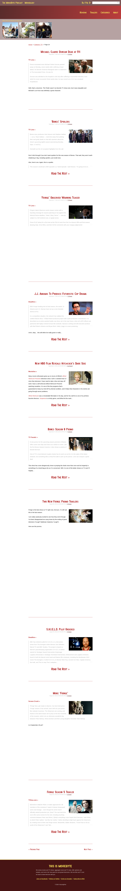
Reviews (74, 12)
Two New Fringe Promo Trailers (60, 501)
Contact (116, 12)
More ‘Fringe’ (60, 693)
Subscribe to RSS (79, 879)
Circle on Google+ (67, 879)
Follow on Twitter (54, 879)
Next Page (87, 849)
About (106, 12)
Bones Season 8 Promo (60, 429)
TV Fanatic (32, 437)
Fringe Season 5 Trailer (60, 792)
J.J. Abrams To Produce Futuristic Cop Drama (60, 293)
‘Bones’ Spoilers (60, 121)
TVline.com (32, 800)
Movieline (32, 371)
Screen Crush (33, 701)
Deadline (31, 302)
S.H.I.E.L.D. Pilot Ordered (60, 629)
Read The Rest (59, 173)
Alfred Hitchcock (33, 396)
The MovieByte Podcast (12, 3)
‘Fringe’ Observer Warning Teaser (60, 197)
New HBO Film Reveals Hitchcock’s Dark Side (60, 363)
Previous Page (35, 849)
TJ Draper (69, 54)
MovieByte (23, 12)
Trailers (84, 12)
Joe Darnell (70, 366)
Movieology (29, 3)
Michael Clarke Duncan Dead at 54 (60, 51)
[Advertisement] (93, 39)
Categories (96, 12)
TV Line (31, 60)
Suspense (43, 398)
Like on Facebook (42, 879)
